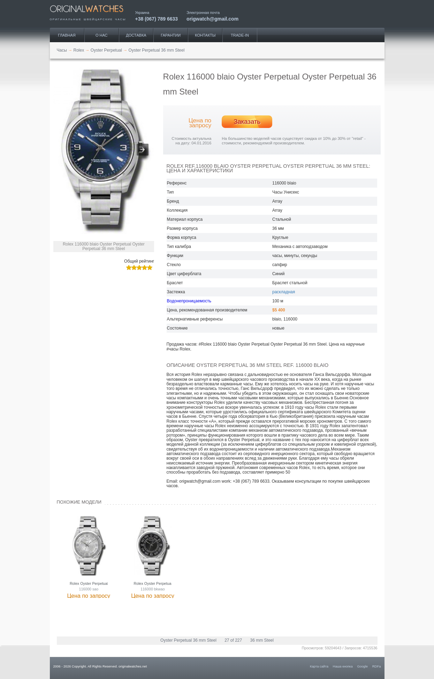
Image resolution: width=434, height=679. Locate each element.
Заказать (247, 121)
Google (362, 666)
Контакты (205, 35)
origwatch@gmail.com (212, 18)
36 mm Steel (262, 640)
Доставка (136, 35)
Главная (66, 35)
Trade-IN (240, 35)
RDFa (376, 666)
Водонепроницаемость (189, 301)
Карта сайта (319, 666)
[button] (143, 150)
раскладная (283, 291)
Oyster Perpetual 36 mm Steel (188, 640)
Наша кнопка (343, 666)
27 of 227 (233, 640)
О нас (102, 35)
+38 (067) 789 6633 (156, 18)
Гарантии (171, 35)
